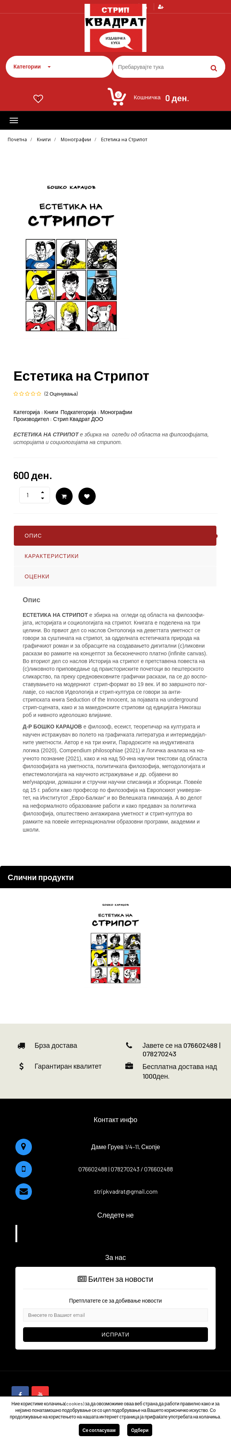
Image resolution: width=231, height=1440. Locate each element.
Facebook (117, 1233)
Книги (44, 139)
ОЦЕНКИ (37, 576)
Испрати (115, 1334)
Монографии (76, 139)
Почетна (17, 139)
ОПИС (33, 535)
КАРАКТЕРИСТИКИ (52, 556)
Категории (32, 66)
